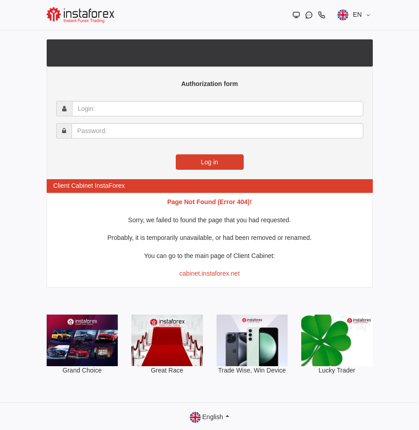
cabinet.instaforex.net (209, 273)
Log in (209, 162)
